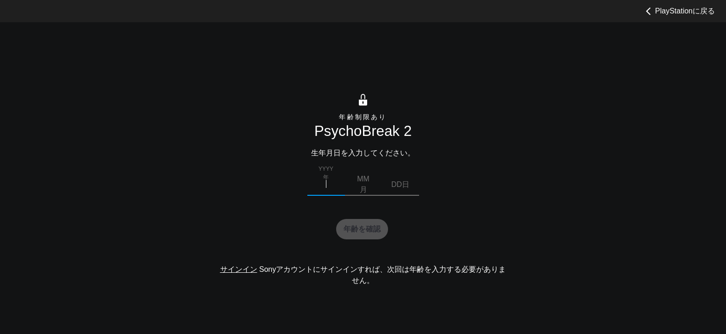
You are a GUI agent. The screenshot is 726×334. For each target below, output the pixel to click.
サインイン (238, 270)
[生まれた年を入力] (326, 184)
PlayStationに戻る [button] (679, 11)
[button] (362, 229)
